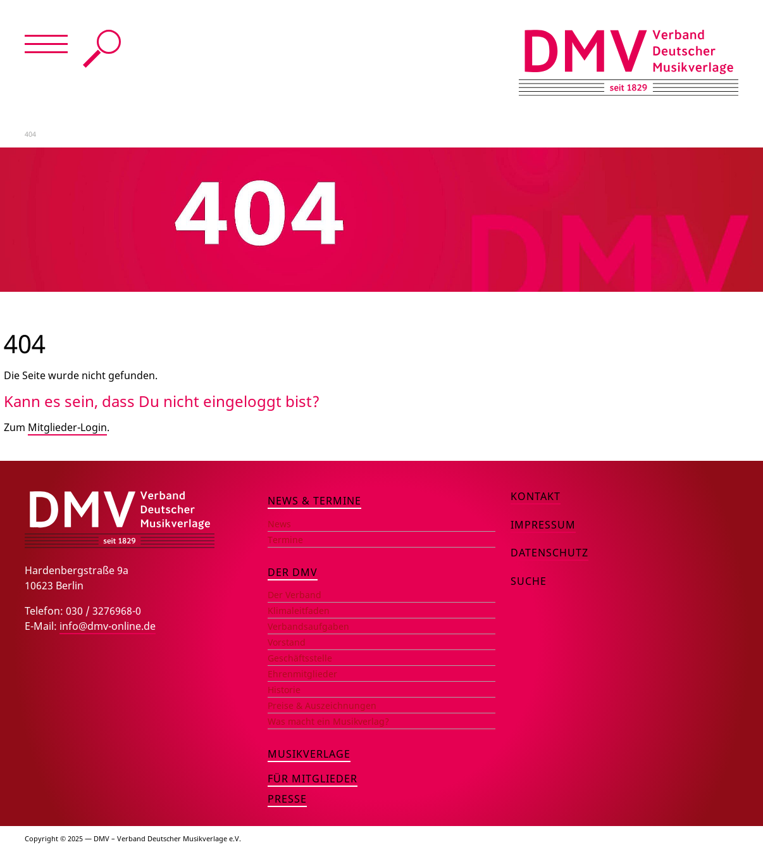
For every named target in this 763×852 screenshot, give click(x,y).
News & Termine (314, 501)
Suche (102, 49)
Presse (287, 799)
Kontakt (536, 496)
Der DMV (293, 572)
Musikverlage (309, 754)
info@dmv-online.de (107, 626)
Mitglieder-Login (67, 427)
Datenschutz (549, 553)
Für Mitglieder (312, 779)
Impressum (543, 525)
